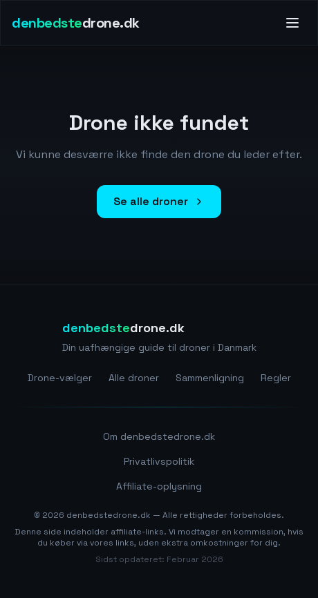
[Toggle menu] (292, 23)
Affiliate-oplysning (159, 486)
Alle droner (134, 378)
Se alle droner (159, 201)
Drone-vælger (60, 378)
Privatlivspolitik (159, 461)
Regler (276, 378)
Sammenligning (210, 378)
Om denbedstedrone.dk (159, 436)
